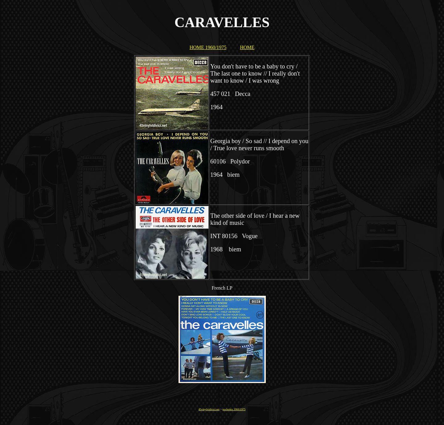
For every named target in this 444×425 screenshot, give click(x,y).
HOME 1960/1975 (208, 47)
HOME (247, 47)
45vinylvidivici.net (209, 409)
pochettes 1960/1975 (234, 409)
